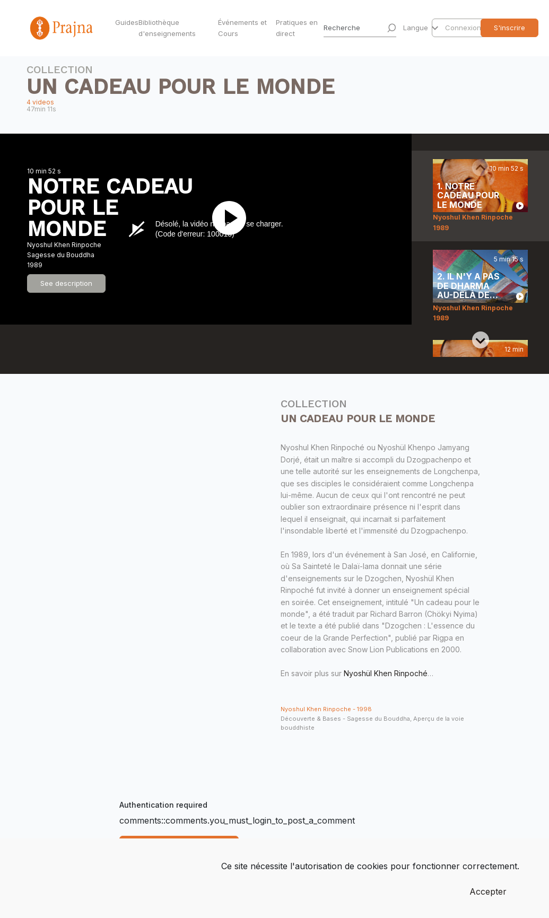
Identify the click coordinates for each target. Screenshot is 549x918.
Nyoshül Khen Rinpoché (386, 673)
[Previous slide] (480, 167)
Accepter (488, 891)
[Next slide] (480, 339)
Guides (124, 22)
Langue (416, 27)
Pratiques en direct (297, 28)
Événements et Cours (242, 28)
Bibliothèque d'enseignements (167, 28)
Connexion (463, 27)
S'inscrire (509, 27)
